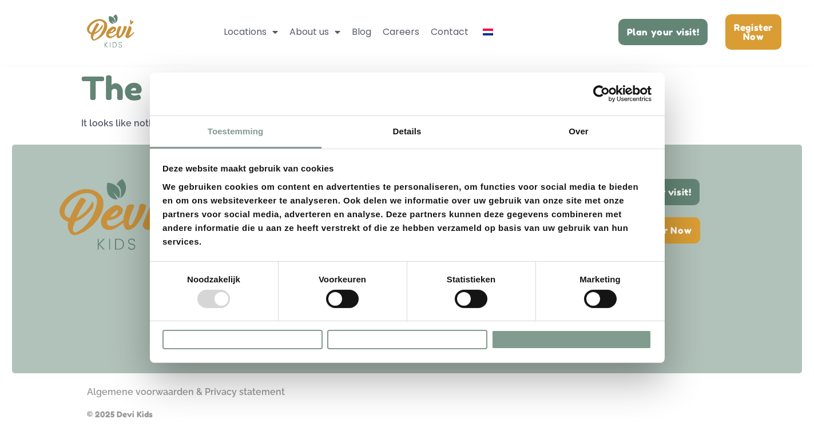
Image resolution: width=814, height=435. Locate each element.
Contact (449, 31)
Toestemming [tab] (236, 124)
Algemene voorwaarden (140, 391)
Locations (251, 32)
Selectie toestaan (407, 339)
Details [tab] (407, 124)
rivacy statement (248, 391)
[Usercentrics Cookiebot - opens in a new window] (601, 87)
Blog (361, 31)
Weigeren (242, 339)
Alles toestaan (571, 339)
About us (314, 32)
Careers (401, 31)
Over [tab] (579, 124)
